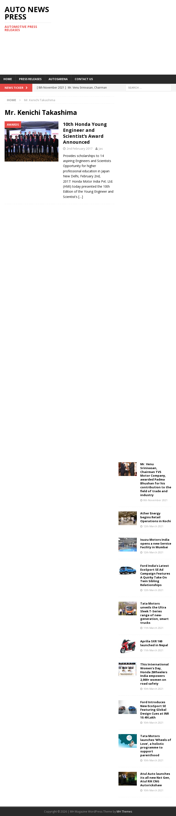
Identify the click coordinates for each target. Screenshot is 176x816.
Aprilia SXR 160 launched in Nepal (154, 643)
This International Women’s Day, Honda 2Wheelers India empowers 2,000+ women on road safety (154, 674)
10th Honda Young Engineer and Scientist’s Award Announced (85, 133)
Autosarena (58, 79)
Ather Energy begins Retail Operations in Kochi (155, 517)
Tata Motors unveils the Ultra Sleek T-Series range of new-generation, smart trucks (154, 613)
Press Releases (30, 79)
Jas (101, 148)
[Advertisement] (120, 37)
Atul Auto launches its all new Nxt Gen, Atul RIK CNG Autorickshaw (155, 779)
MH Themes (124, 811)
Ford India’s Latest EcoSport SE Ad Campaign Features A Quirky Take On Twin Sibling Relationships (155, 575)
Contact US (84, 79)
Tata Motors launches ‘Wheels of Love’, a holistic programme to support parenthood (155, 745)
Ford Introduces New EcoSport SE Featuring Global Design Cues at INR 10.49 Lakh (154, 710)
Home (7, 79)
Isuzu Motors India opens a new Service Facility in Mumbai (155, 543)
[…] (80, 197)
